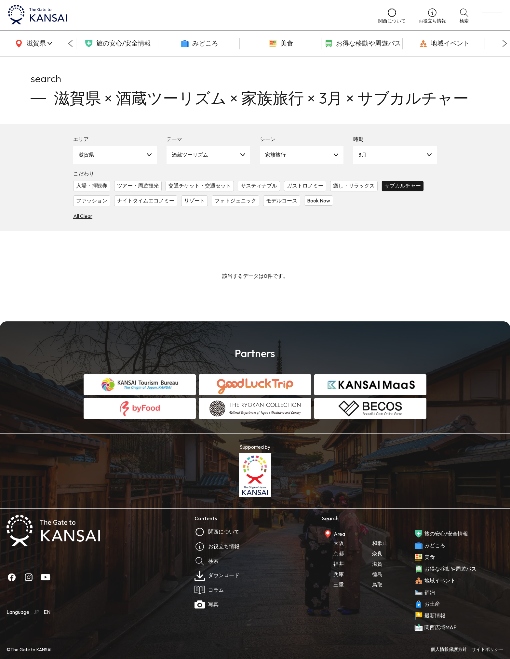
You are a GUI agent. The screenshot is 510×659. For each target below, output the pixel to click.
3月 (362, 154)
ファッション (91, 200)
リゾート (194, 200)
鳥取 (377, 584)
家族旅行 (275, 154)
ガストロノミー (305, 185)
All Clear (82, 216)
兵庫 (338, 574)
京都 (338, 553)
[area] (32, 43)
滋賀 (377, 564)
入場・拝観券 (91, 185)
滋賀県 (86, 154)
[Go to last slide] (70, 43)
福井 (338, 564)
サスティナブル (259, 185)
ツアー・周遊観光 (138, 185)
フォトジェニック (235, 200)
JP (36, 612)
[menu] (492, 15)
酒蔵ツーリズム (190, 154)
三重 (338, 584)
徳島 (377, 574)
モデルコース (281, 200)
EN (47, 612)
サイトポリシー (487, 649)
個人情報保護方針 (449, 649)
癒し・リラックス (354, 185)
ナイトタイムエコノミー (145, 200)
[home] (186, 15)
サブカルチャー (402, 185)
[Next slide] (505, 43)
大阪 (338, 543)
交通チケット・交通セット (199, 185)
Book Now (318, 200)
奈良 (377, 553)
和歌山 (380, 543)
